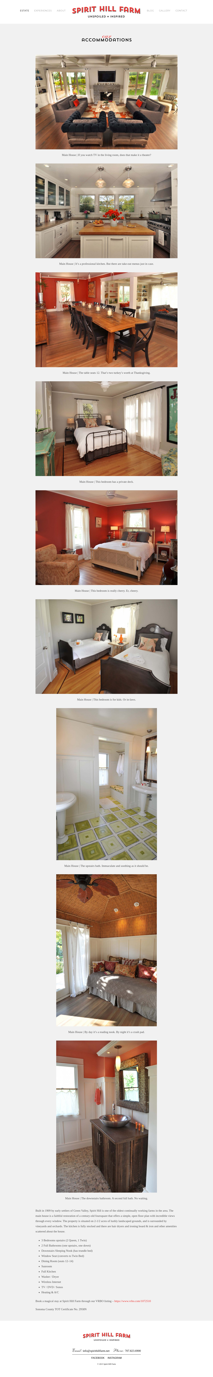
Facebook (97, 1363)
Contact (182, 10)
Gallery (165, 10)
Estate (24, 10)
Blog (150, 10)
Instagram (115, 1363)
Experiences (42, 10)
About (61, 10)
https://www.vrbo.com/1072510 (135, 1306)
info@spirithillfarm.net (96, 1355)
